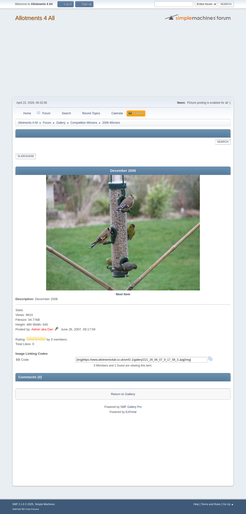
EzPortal (131, 412)
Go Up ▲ (228, 504)
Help (196, 504)
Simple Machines (45, 504)
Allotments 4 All (35, 18)
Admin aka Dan (42, 329)
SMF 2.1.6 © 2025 (22, 504)
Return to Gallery (123, 394)
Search (222, 141)
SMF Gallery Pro (131, 407)
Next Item (123, 294)
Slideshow (26, 156)
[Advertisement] (123, 61)
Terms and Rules (211, 504)
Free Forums (32, 509)
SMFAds (16, 509)
